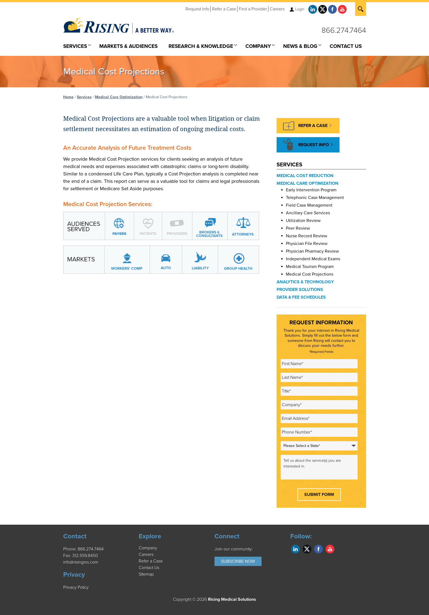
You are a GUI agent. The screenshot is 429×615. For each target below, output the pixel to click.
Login (300, 9)
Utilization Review (303, 220)
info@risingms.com (80, 562)
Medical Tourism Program (310, 266)
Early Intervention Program (311, 190)
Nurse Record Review (306, 236)
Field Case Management (309, 205)
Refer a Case (224, 9)
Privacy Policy (76, 587)
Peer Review (298, 228)
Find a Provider (253, 9)
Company (148, 548)
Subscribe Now (238, 561)
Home (68, 97)
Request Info (197, 9)
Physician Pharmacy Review (312, 251)
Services (84, 97)
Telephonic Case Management (315, 197)
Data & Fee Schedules (301, 297)
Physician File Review (306, 243)
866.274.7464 (343, 30)
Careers (277, 9)
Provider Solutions (300, 289)
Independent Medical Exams (313, 259)
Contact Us (149, 567)
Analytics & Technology (305, 282)
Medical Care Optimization (119, 97)
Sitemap (146, 574)
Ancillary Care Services (308, 213)
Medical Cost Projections (309, 274)
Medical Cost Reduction (305, 175)
